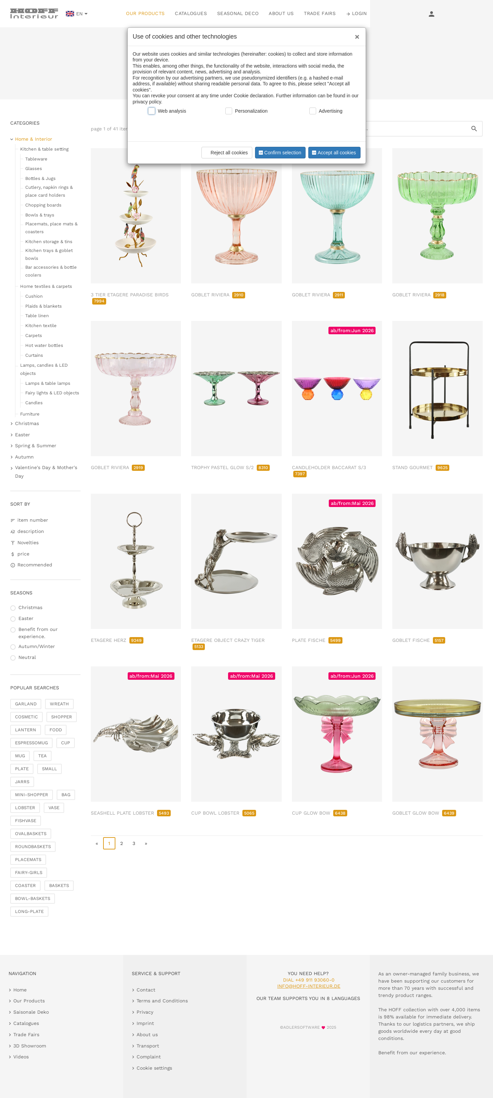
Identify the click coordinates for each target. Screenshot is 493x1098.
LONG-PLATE (29, 911)
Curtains (34, 355)
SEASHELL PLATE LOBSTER (131, 813)
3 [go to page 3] (133, 843)
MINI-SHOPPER (31, 794)
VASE (53, 807)
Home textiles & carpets (46, 286)
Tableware (36, 158)
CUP (65, 742)
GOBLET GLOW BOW (424, 813)
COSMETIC (26, 716)
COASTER (25, 885)
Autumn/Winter (36, 646)
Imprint (145, 1023)
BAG (65, 794)
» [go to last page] (146, 843)
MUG (20, 755)
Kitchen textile (41, 325)
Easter (22, 434)
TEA (42, 755)
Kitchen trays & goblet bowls (49, 254)
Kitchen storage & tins (48, 241)
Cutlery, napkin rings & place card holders (49, 191)
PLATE (22, 768)
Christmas (27, 423)
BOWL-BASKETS (32, 898)
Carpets (33, 335)
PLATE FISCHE (317, 640)
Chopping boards (43, 205)
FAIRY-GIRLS (28, 872)
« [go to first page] (97, 843)
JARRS (22, 781)
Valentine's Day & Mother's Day (46, 472)
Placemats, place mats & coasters (51, 227)
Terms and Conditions (162, 1000)
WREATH (59, 703)
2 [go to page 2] (121, 843)
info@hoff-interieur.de (308, 986)
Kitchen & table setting (44, 149)
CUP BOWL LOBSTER (223, 813)
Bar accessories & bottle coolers (51, 271)
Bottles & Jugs (40, 178)
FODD (56, 729)
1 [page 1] (109, 843)
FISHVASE (25, 820)
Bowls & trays (39, 214)
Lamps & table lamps (47, 383)
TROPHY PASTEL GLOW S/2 (230, 467)
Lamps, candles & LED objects (44, 369)
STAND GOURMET (420, 467)
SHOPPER (61, 716)
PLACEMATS (28, 859)
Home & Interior (33, 139)
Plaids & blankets (43, 306)
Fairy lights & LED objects (52, 392)
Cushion (34, 296)
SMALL (49, 768)
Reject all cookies (226, 152)
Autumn (24, 457)
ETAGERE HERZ (117, 640)
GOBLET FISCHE (418, 640)
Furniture (30, 414)
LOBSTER (25, 807)
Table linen (37, 315)
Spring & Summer (35, 445)
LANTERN (25, 729)
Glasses (33, 168)
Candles (34, 402)
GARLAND (26, 703)
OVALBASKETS (30, 833)
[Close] (355, 34)
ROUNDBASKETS (33, 846)
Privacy (145, 1012)
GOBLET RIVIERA (218, 294)
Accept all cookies (333, 152)
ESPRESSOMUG (31, 742)
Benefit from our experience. (38, 633)
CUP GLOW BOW (319, 813)
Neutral (27, 657)
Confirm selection (279, 152)
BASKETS (59, 885)
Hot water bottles (44, 345)
